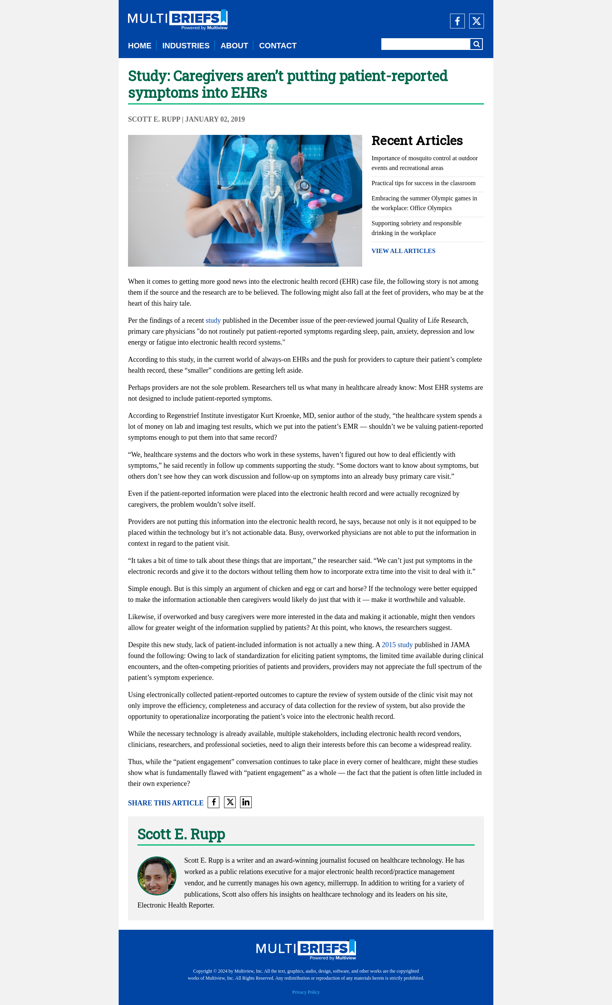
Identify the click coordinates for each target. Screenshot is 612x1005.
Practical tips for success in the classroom (424, 183)
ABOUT (234, 45)
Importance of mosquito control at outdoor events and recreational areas (425, 163)
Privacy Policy (306, 992)
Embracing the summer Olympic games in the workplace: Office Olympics (424, 203)
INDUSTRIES (186, 45)
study (213, 320)
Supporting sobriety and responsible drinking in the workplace (417, 228)
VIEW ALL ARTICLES (404, 251)
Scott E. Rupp (154, 119)
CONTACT (278, 45)
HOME (139, 45)
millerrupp (342, 883)
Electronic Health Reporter (175, 905)
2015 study (397, 645)
